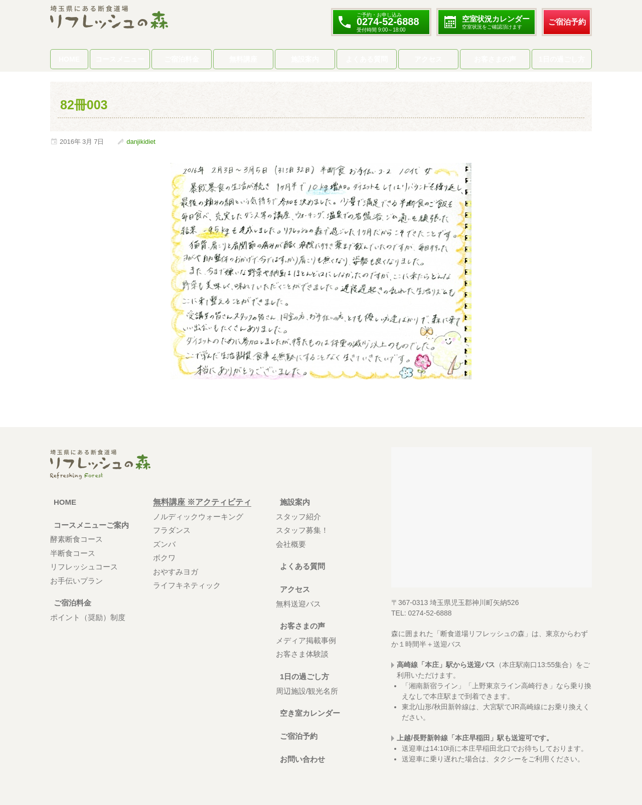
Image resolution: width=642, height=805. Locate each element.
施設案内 (305, 59)
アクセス (428, 59)
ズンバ (164, 544)
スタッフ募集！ (302, 530)
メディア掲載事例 (306, 640)
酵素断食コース (76, 539)
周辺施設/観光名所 (307, 691)
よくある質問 (367, 59)
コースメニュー (119, 59)
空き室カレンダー (308, 713)
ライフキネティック (187, 585)
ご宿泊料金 (181, 59)
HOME (69, 59)
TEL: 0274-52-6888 (421, 613)
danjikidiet (140, 141)
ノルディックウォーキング (198, 516)
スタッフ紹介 (298, 516)
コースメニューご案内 (90, 525)
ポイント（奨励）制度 (87, 617)
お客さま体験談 (302, 654)
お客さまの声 (495, 59)
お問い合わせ (300, 759)
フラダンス (172, 530)
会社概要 (291, 544)
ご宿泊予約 (567, 22)
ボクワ (164, 557)
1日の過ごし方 (562, 59)
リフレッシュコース (84, 566)
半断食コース (72, 553)
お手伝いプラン (76, 580)
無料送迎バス (298, 603)
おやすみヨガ (175, 571)
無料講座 (243, 59)
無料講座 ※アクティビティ (202, 502)
